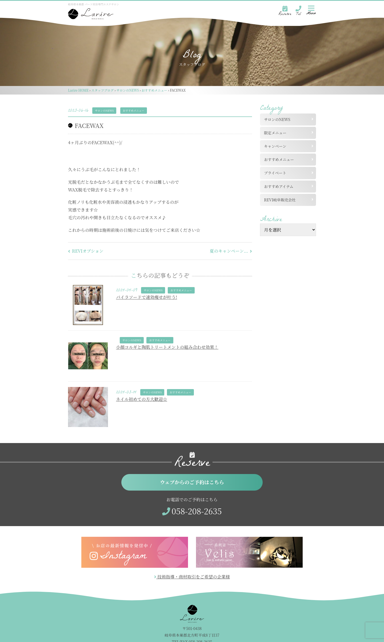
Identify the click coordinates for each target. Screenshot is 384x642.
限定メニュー (275, 132)
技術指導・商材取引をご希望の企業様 (192, 577)
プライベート (275, 172)
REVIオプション (85, 251)
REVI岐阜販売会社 (281, 199)
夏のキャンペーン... (231, 251)
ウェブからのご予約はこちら (192, 482)
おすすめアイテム (278, 186)
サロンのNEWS (104, 110)
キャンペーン (275, 146)
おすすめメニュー (133, 110)
